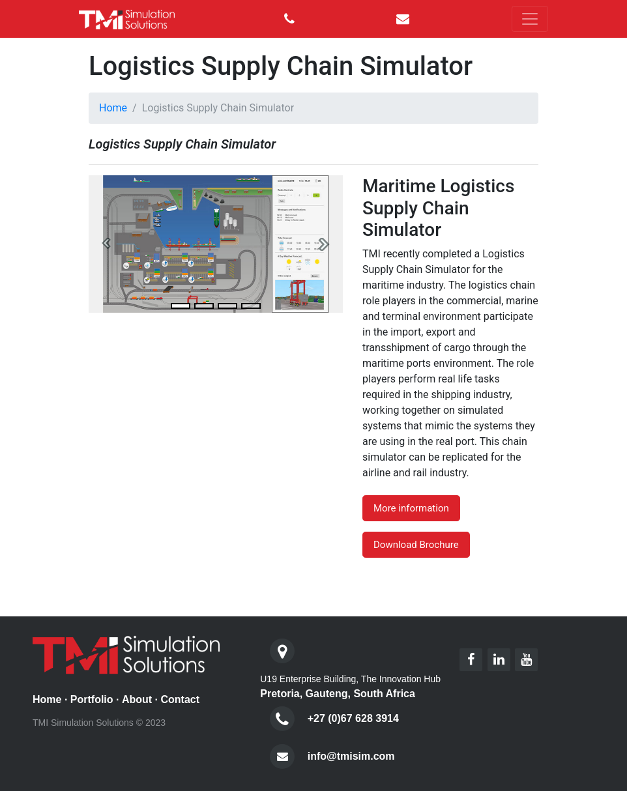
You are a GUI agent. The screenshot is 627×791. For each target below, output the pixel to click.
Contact (179, 699)
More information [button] (411, 508)
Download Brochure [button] (416, 545)
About (137, 699)
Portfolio (91, 699)
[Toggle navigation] (530, 19)
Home (113, 108)
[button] (108, 244)
